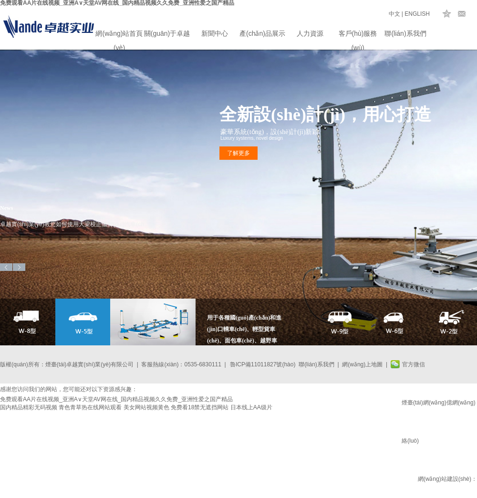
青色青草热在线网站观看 (90, 407)
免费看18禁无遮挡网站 (199, 407)
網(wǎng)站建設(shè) (444, 479)
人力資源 (310, 33)
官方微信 (413, 364)
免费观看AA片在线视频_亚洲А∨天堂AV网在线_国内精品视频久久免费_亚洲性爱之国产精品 (116, 399)
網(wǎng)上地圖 (362, 364)
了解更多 (238, 153)
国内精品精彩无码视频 (28, 407)
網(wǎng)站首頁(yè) (119, 35)
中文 (394, 13)
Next (19, 267)
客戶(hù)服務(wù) (358, 35)
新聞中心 (214, 33)
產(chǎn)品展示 (262, 33)
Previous (6, 267)
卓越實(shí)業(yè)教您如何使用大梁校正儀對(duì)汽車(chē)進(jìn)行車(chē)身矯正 (76, 224)
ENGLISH (417, 13)
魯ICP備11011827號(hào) (262, 364)
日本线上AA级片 (251, 407)
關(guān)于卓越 (167, 33)
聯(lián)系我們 (405, 33)
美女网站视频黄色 (146, 407)
